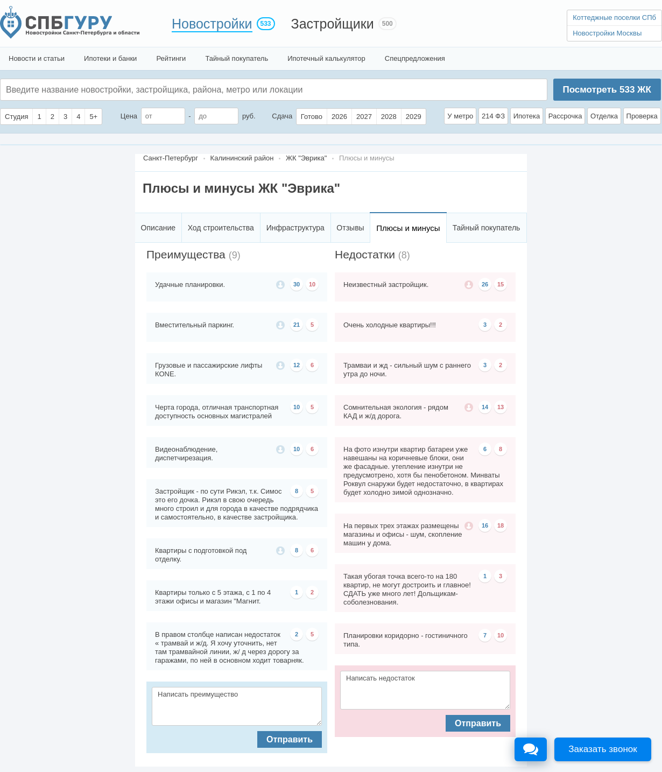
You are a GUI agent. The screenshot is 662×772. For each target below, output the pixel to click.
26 (485, 284)
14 (485, 407)
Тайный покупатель (236, 58)
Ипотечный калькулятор (326, 58)
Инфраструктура (295, 227)
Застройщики (332, 23)
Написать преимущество (237, 706)
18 (500, 525)
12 (296, 365)
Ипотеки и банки (110, 58)
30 (296, 284)
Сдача (282, 116)
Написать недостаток (425, 690)
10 (312, 284)
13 (500, 407)
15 (500, 284)
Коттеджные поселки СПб (614, 17)
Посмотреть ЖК (606, 90)
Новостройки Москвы (607, 33)
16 (485, 525)
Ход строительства (221, 227)
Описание (158, 227)
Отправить (289, 739)
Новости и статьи (37, 58)
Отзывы (350, 227)
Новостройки (212, 23)
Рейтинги (171, 58)
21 (296, 324)
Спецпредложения (415, 58)
